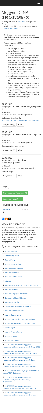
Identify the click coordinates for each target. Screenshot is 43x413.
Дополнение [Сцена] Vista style (16, 294)
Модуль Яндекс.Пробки (13, 332)
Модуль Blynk (10, 328)
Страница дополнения (10, 28)
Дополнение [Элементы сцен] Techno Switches (22, 285)
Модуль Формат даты (13, 315)
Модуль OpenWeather (13, 264)
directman (6, 210)
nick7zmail (21, 22)
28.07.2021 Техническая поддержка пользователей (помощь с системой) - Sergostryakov (17, 379)
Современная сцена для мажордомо (18, 306)
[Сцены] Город (10, 260)
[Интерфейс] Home (12, 256)
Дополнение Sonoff (12, 273)
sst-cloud (8, 281)
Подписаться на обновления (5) (15, 193)
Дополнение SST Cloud (13, 277)
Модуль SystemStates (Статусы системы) (20, 323)
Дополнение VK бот (12, 302)
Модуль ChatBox (11, 336)
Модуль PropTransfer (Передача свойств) (20, 319)
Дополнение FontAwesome (15, 311)
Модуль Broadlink (11, 251)
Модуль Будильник (12, 340)
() (20, 124)
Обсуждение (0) (9, 124)
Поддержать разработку (12, 199)
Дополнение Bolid (11, 289)
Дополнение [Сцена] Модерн (15, 298)
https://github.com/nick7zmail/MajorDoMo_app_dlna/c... (21, 120)
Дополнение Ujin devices (14, 268)
